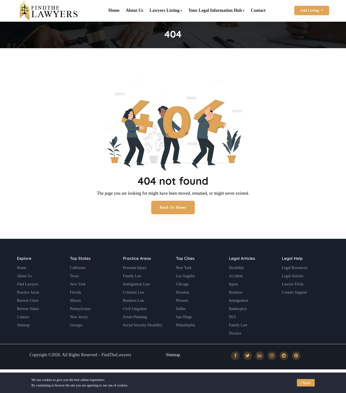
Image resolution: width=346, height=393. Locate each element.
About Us (135, 10)
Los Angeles (185, 287)
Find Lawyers (27, 295)
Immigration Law (136, 295)
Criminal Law (133, 303)
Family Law (132, 287)
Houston (182, 303)
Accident (236, 287)
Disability (236, 279)
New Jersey (79, 328)
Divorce (235, 344)
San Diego (184, 328)
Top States (80, 269)
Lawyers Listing (166, 10)
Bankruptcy (238, 320)
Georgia (76, 336)
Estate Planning (135, 328)
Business (236, 303)
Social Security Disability (143, 336)
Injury (233, 295)
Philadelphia (185, 336)
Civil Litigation (135, 320)
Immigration (238, 311)
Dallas (181, 320)
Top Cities (185, 269)
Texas (74, 287)
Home (114, 10)
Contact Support (294, 303)
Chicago (182, 295)
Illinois (75, 311)
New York (78, 295)
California (78, 279)
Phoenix (182, 311)
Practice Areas (28, 303)
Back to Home (173, 207)
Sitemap (23, 336)
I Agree (306, 383)
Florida (75, 303)
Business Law (133, 311)
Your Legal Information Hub (217, 10)
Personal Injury (135, 279)
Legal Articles (242, 269)
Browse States (28, 320)
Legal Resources (294, 279)
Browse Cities (28, 311)
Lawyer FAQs (293, 295)
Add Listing (310, 10)
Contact (258, 10)
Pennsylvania (80, 320)
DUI (232, 328)
